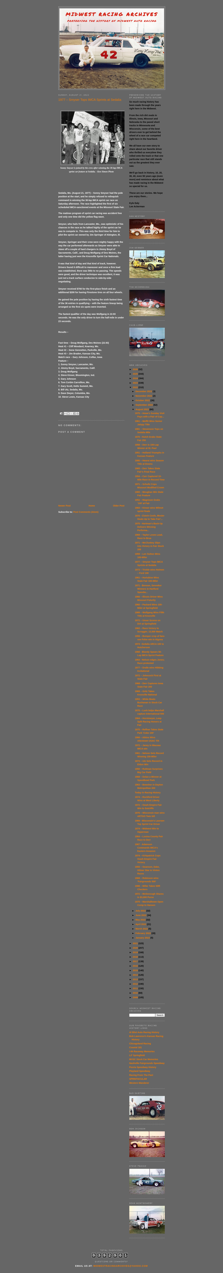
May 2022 (140, 919)
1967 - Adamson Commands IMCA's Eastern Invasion (146, 847)
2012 (135, 984)
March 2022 (141, 928)
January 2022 (142, 937)
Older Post (118, 505)
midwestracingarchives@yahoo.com (120, 1266)
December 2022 (144, 391)
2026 (135, 369)
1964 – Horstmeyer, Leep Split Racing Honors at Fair (148, 721)
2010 (135, 993)
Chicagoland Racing (140, 1043)
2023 (135, 383)
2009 (135, 997)
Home (92, 505)
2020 (135, 948)
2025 (135, 374)
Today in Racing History (147, 792)
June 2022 (141, 915)
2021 (135, 943)
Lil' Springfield (137, 1055)
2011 (135, 988)
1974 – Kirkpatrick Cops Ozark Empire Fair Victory (147, 859)
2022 (135, 387)
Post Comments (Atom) (86, 512)
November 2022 (144, 396)
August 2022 (142, 409)
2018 (135, 957)
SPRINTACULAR (138, 1079)
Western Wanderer (139, 1083)
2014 (135, 975)
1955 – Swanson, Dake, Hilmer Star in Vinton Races (147, 870)
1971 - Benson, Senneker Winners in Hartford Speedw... (148, 588)
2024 (135, 378)
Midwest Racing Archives (112, 14)
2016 (135, 966)
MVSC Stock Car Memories (143, 1059)
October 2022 (142, 400)
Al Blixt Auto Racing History (144, 1032)
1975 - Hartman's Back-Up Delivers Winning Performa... (149, 527)
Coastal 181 (135, 1047)
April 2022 (141, 924)
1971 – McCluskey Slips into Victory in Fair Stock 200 (149, 546)
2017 (135, 961)
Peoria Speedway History (142, 1067)
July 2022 (140, 910)
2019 (135, 952)
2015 (135, 970)
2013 (135, 979)
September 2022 (144, 405)
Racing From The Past (141, 1075)
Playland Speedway (139, 1071)
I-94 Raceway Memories (142, 1051)
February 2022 (143, 933)
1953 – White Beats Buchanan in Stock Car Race (148, 702)
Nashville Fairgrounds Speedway (147, 1063)
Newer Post (64, 505)
